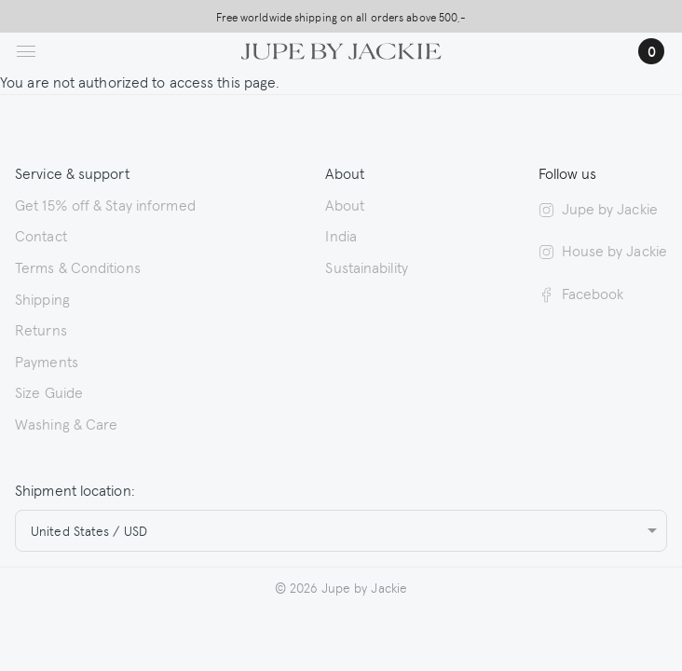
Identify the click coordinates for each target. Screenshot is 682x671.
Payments (46, 360)
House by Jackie (603, 250)
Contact (41, 235)
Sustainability (366, 266)
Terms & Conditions (78, 266)
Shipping (42, 298)
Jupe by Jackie (598, 208)
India (341, 235)
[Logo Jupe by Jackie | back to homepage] (341, 48)
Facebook (581, 292)
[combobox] (341, 531)
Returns (41, 329)
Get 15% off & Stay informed (105, 204)
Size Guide (49, 391)
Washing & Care (66, 423)
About (344, 204)
